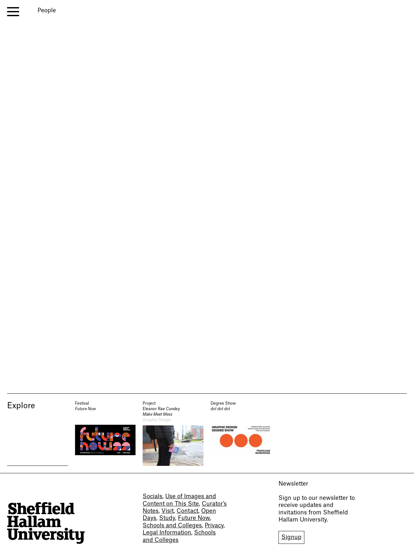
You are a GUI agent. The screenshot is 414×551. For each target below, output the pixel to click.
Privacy (214, 525)
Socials (152, 496)
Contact (187, 511)
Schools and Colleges (172, 525)
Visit (167, 511)
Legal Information (167, 532)
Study (167, 518)
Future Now (194, 518)
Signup (291, 537)
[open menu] (13, 11)
